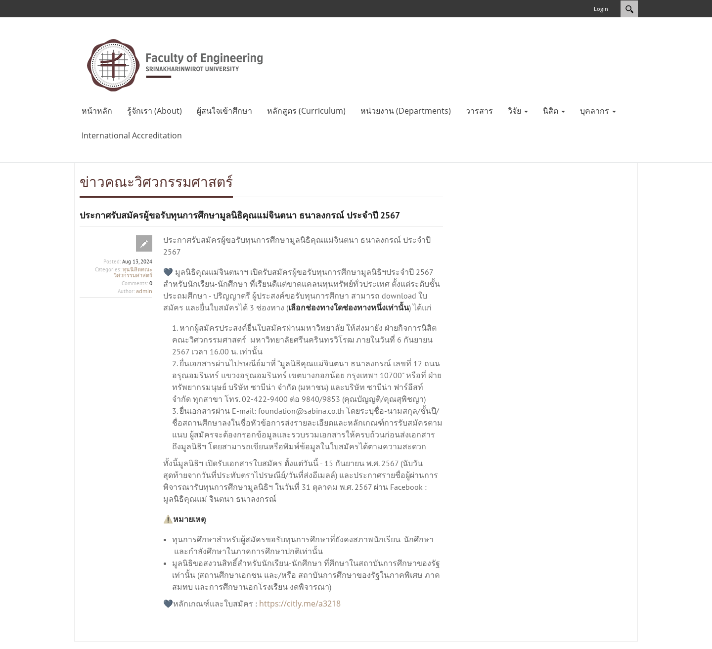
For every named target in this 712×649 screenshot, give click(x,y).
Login (601, 8)
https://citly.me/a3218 (300, 603)
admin (144, 291)
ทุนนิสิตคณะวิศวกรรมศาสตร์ (133, 272)
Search (629, 8)
